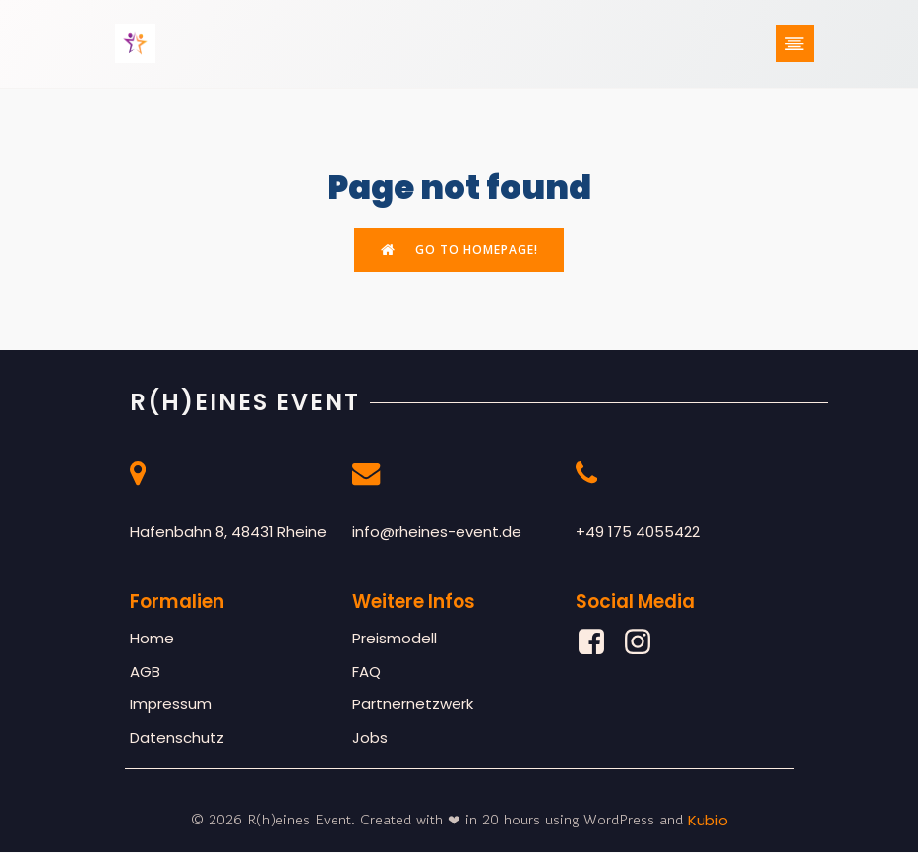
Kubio (708, 822)
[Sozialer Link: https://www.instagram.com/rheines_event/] (645, 644)
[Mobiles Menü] (795, 44)
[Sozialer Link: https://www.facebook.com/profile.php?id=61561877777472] (599, 644)
